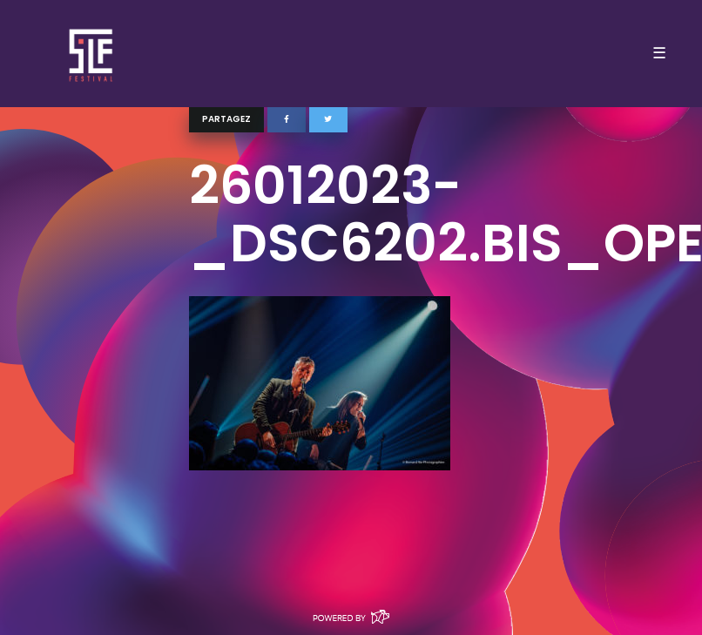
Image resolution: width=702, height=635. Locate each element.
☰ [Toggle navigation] (659, 53)
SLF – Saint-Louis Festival (92, 53)
